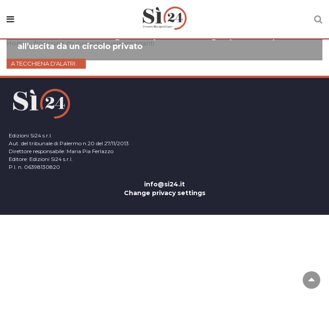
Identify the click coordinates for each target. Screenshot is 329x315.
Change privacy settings (164, 193)
